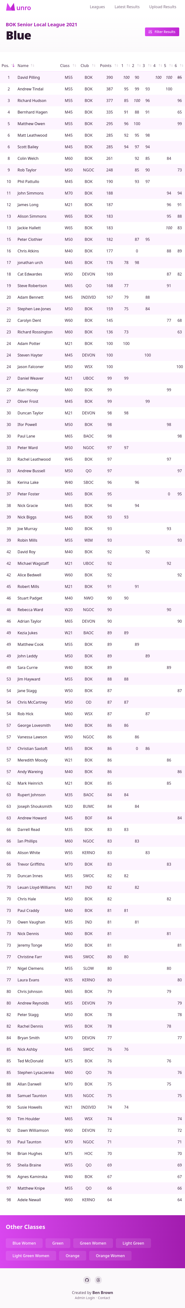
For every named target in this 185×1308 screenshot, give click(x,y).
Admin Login (85, 1297)
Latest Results (127, 6)
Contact (104, 1297)
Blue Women (24, 1243)
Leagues (97, 6)
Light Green (133, 1243)
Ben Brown (102, 1292)
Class (68, 65)
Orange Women (110, 1255)
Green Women (93, 1243)
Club (88, 65)
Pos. (8, 65)
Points (109, 65)
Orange (72, 1255)
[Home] (18, 7)
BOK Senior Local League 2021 (41, 24)
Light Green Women (31, 1255)
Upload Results (162, 6)
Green (57, 1243)
